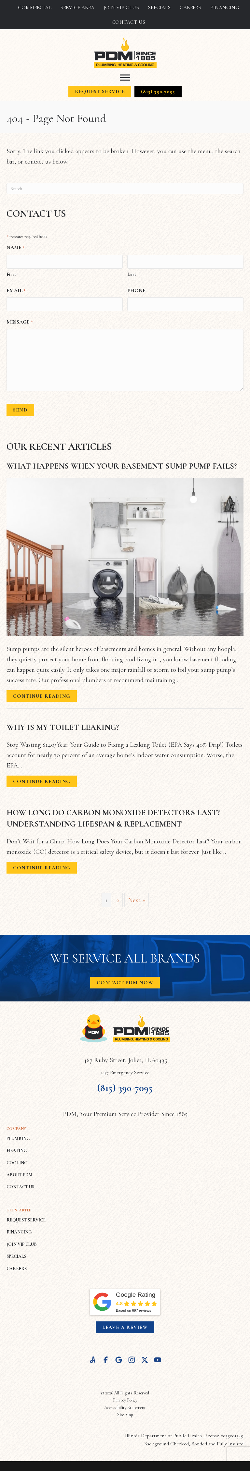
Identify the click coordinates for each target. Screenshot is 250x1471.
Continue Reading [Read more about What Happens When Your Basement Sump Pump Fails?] (42, 694)
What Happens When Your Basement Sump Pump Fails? (122, 463)
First (11, 273)
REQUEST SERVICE (26, 1217)
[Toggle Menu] (125, 77)
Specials (159, 7)
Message (20, 320)
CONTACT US (20, 1184)
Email (16, 289)
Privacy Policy (125, 1397)
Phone (136, 289)
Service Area (77, 7)
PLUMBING (18, 1135)
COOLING (17, 1159)
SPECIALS (16, 1253)
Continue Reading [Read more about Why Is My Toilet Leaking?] (42, 779)
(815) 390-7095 (125, 1085)
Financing (224, 7)
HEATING (17, 1147)
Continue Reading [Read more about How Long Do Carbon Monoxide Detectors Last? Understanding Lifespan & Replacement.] (42, 866)
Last (131, 273)
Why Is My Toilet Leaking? (63, 724)
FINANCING (19, 1229)
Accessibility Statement (125, 1404)
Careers (190, 7)
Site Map (125, 1412)
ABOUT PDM (20, 1172)
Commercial (34, 7)
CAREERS (17, 1265)
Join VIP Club (121, 7)
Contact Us (128, 22)
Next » (136, 897)
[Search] (125, 188)
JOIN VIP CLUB (22, 1241)
